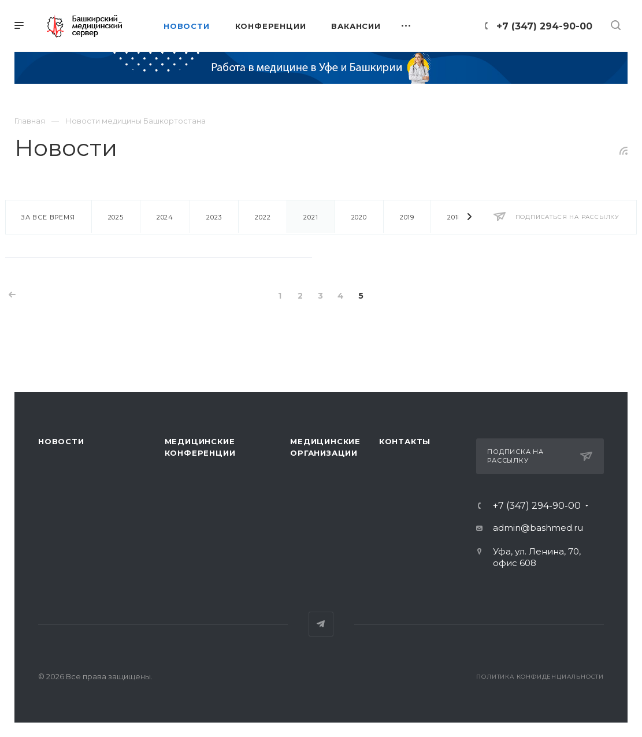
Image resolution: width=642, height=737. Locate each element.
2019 (407, 217)
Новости (61, 441)
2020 (359, 217)
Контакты (405, 441)
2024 (165, 217)
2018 (454, 217)
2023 (214, 217)
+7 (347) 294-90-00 (544, 26)
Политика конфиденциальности (540, 676)
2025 (116, 217)
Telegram (321, 624)
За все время (48, 217)
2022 (262, 217)
